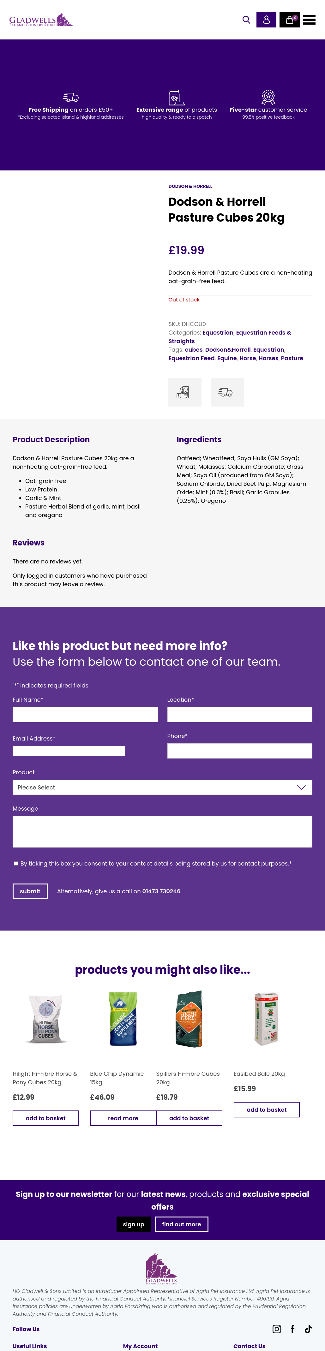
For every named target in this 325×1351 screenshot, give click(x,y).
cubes (194, 350)
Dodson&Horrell (228, 350)
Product (24, 772)
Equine (227, 358)
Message (25, 808)
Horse (247, 358)
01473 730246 (161, 891)
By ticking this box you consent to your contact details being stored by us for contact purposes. (156, 863)
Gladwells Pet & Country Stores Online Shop (41, 19)
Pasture (292, 358)
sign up (133, 1224)
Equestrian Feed (191, 358)
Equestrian (217, 332)
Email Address (34, 738)
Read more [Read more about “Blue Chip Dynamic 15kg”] (123, 1118)
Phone (177, 736)
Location (180, 700)
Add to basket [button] (45, 1118)
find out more (181, 1224)
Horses (268, 358)
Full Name (28, 700)
